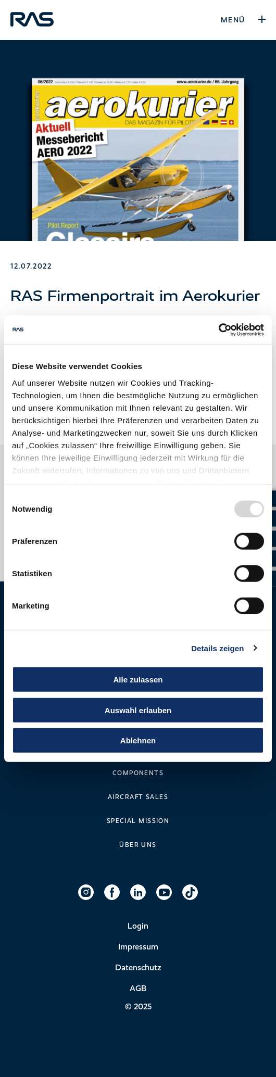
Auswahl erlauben (138, 709)
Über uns (138, 844)
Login (138, 926)
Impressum (138, 947)
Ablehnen (138, 740)
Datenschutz (138, 967)
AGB (138, 988)
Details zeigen (217, 647)
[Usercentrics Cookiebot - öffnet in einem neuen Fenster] (218, 329)
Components (138, 773)
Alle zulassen (137, 679)
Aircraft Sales (138, 797)
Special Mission (138, 821)
